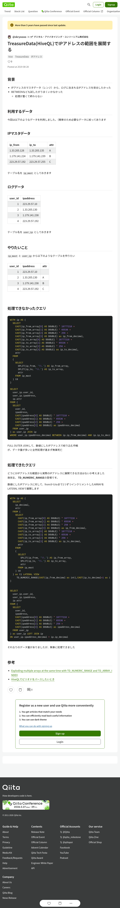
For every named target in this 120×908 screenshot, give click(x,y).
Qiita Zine (94, 837)
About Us (7, 882)
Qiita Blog (7, 892)
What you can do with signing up (35, 726)
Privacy (6, 842)
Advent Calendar (39, 847)
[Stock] (20, 689)
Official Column (93, 11)
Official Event (72, 11)
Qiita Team (94, 831)
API (33, 868)
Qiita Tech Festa (39, 852)
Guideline (7, 847)
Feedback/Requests (12, 857)
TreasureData (22, 56)
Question (33, 11)
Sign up (60, 733)
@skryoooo (17, 37)
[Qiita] (8, 4)
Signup (111, 4)
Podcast (64, 857)
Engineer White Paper (42, 863)
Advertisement (10, 868)
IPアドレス (36, 56)
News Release (9, 897)
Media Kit (7, 852)
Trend (7, 11)
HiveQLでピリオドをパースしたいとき (33, 679)
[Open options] (71, 903)
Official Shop (95, 842)
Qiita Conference (52, 11)
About (5, 831)
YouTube (64, 852)
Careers (6, 887)
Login (98, 4)
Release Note (37, 831)
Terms (5, 837)
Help (4, 863)
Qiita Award (37, 857)
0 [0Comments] (29, 690)
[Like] (11, 689)
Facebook (65, 847)
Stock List (19, 11)
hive (10, 56)
